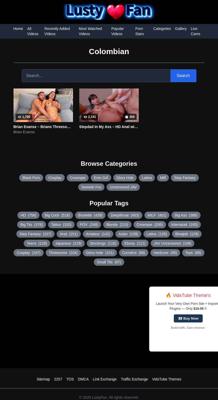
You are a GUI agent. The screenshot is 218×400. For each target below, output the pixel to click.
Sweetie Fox (91, 187)
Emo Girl (101, 178)
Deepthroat (125, 215)
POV (89, 225)
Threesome (63, 253)
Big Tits (31, 225)
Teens (37, 243)
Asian (128, 234)
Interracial (184, 225)
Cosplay (55, 178)
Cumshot (133, 253)
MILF (157, 215)
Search (183, 75)
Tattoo (61, 225)
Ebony (134, 243)
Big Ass (186, 215)
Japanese (68, 243)
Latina (147, 178)
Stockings (103, 243)
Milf (163, 178)
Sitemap (43, 379)
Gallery (181, 29)
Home (18, 29)
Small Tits (109, 262)
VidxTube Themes (166, 379)
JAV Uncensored (172, 243)
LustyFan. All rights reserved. (115, 397)
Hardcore (165, 253)
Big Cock (57, 215)
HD (28, 215)
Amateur (98, 234)
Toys (193, 253)
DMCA (83, 379)
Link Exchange (105, 379)
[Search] (96, 75)
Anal (69, 234)
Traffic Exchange (134, 379)
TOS (70, 379)
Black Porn (31, 178)
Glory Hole (125, 178)
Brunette (90, 215)
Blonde (117, 225)
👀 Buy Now (188, 318)
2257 (58, 379)
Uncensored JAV (123, 187)
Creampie (78, 178)
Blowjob (187, 234)
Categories (162, 29)
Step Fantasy (185, 178)
